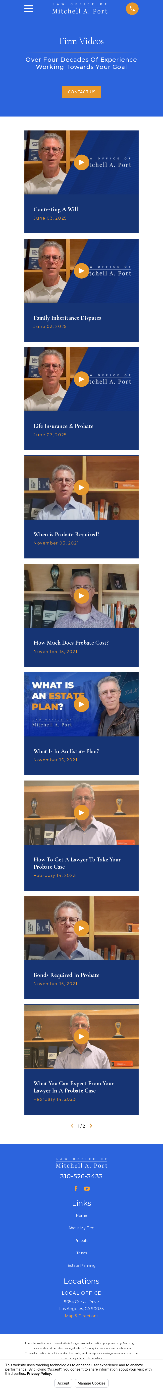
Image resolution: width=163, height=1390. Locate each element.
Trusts (81, 1253)
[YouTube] (87, 1188)
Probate (81, 1240)
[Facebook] (76, 1188)
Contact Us (81, 92)
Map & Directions (81, 1316)
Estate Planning (82, 1265)
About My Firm (81, 1228)
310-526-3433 (81, 1176)
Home (81, 1215)
